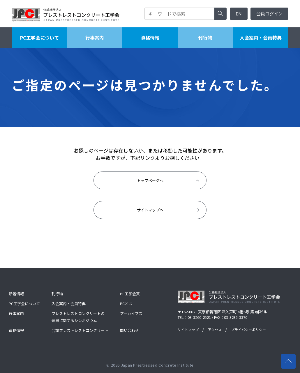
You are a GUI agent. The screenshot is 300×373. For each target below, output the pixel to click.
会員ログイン (269, 13)
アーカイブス (131, 313)
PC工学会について (39, 37)
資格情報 (150, 37)
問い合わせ (129, 330)
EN (239, 13)
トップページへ (169, 180)
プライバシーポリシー (248, 329)
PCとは (126, 303)
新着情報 (16, 293)
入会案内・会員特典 (261, 37)
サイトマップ (188, 329)
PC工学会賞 (130, 293)
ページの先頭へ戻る (290, 358)
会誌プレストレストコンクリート (80, 330)
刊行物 (205, 37)
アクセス (215, 329)
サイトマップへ (169, 210)
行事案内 (94, 37)
